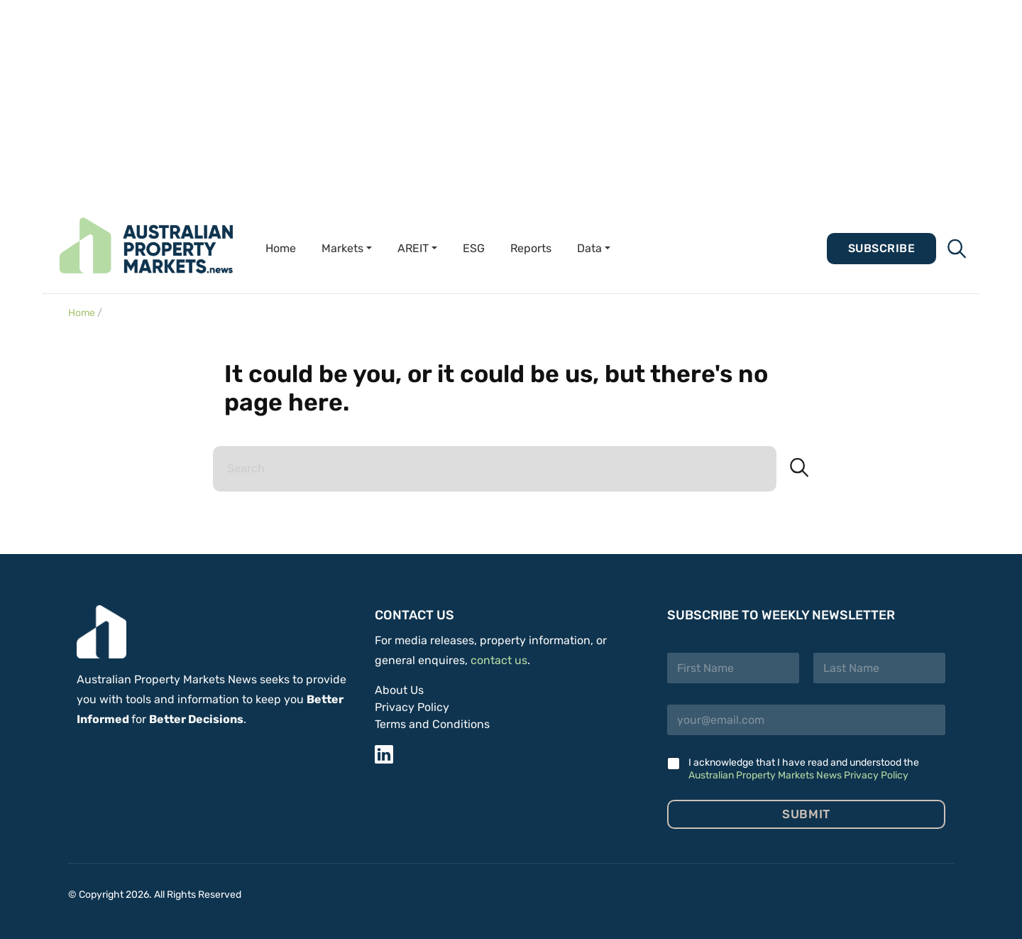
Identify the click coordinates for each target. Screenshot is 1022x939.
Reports (530, 248)
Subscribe (881, 248)
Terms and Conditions (432, 724)
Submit (806, 814)
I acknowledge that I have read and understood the (803, 768)
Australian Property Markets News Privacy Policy (798, 775)
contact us (499, 660)
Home (280, 248)
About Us (399, 690)
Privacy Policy (412, 707)
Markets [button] (342, 248)
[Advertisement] (426, 99)
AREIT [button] (413, 248)
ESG (474, 248)
